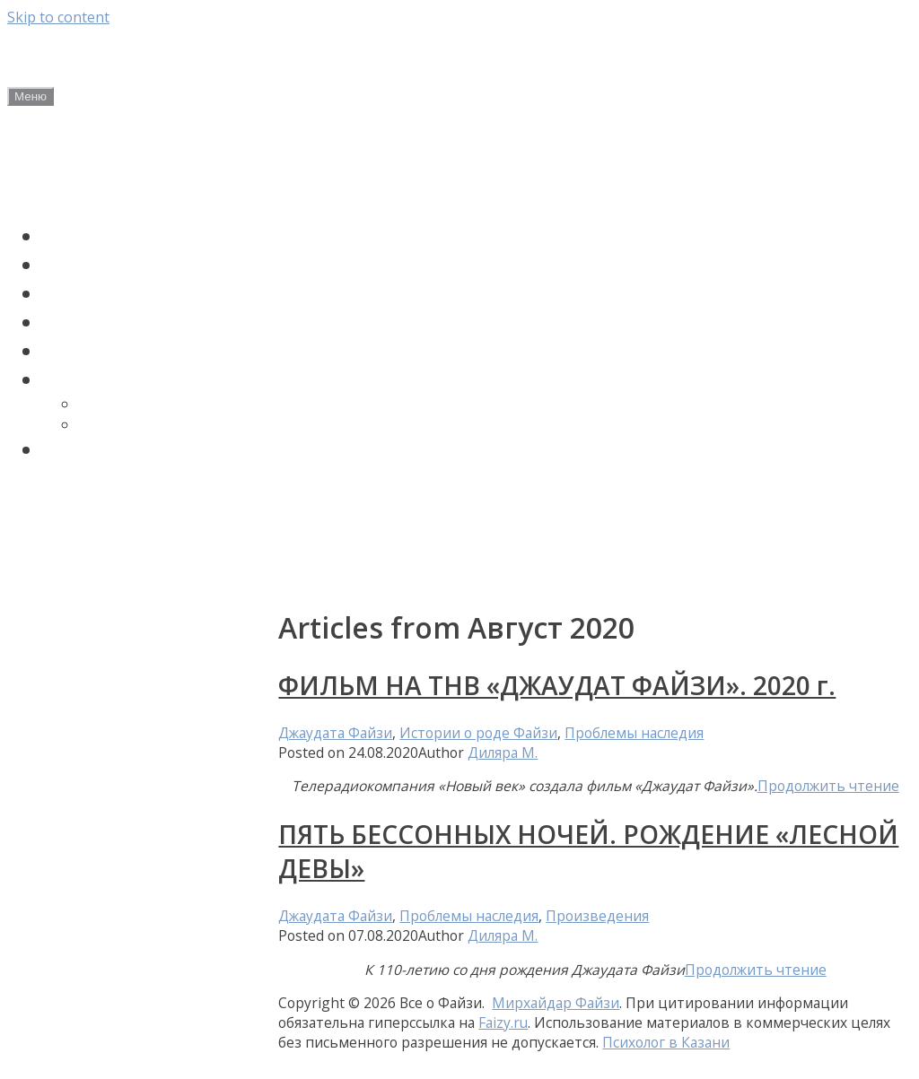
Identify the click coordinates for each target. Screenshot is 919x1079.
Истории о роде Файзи (156, 322)
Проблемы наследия (146, 350)
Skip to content (58, 17)
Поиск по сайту (119, 449)
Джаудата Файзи (143, 404)
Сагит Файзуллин (131, 293)
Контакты (53, 573)
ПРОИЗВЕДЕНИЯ (123, 379)
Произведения (597, 916)
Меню (30, 96)
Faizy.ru (503, 1022)
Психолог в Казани (666, 1042)
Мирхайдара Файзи (155, 424)
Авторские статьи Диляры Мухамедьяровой (129, 512)
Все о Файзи (135, 56)
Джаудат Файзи (122, 264)
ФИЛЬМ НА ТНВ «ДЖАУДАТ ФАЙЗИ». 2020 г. (557, 685)
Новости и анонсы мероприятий (92, 174)
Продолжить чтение (828, 786)
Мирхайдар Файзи (136, 236)
